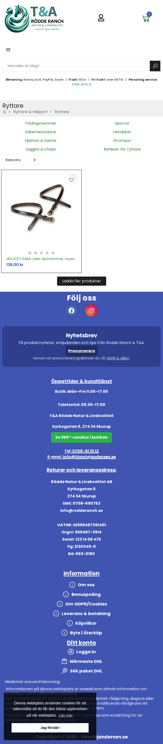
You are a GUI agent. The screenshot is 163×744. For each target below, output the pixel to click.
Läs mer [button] (66, 715)
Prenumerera (81, 351)
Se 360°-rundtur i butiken (81, 437)
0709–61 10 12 (81, 84)
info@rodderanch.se (81, 510)
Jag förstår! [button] (49, 728)
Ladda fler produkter (81, 281)
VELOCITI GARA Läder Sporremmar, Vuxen (40, 258)
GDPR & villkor (118, 358)
